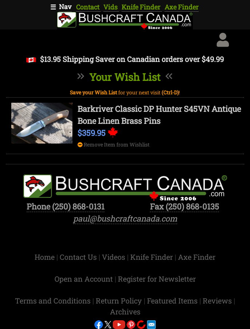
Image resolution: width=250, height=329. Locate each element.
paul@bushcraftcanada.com (125, 218)
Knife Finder (142, 7)
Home (45, 257)
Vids (111, 7)
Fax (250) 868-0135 (184, 206)
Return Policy (120, 300)
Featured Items (173, 300)
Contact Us (79, 257)
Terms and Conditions (53, 300)
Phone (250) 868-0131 (65, 206)
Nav (65, 6)
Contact (88, 7)
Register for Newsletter (157, 278)
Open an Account (84, 278)
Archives (125, 311)
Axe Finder (181, 7)
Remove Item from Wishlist (114, 144)
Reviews (218, 300)
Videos (114, 257)
